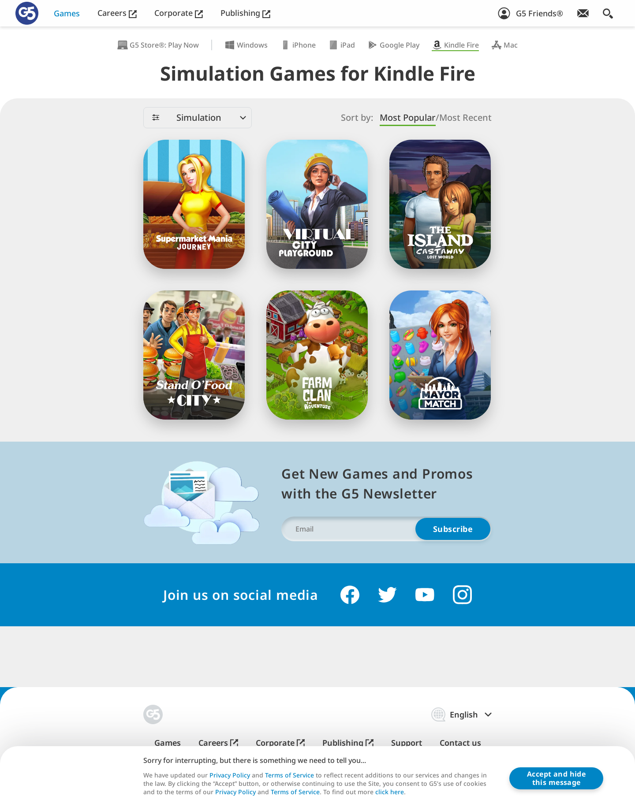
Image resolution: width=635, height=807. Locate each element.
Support (406, 743)
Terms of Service (289, 775)
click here (389, 791)
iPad (341, 45)
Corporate (178, 13)
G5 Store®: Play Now (158, 45)
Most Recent (465, 117)
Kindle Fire (455, 45)
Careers (117, 13)
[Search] (608, 13)
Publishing (245, 13)
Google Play (393, 45)
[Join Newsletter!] (583, 13)
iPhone (298, 45)
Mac (504, 45)
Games (67, 13)
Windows (246, 45)
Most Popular (408, 117)
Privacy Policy (229, 775)
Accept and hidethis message (556, 778)
